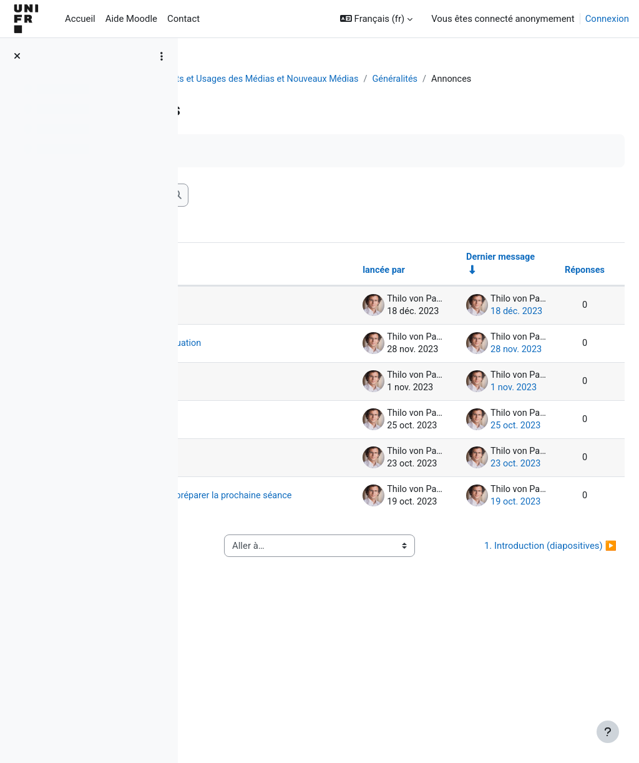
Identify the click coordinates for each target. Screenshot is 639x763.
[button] (376, 18)
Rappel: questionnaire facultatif (255, 541)
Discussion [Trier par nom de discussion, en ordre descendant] (240, 286)
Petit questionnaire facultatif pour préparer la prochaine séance (266, 610)
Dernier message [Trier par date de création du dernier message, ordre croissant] (468, 272)
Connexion (607, 18)
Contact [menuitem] (183, 18)
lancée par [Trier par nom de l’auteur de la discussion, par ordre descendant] (349, 286)
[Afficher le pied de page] (608, 732)
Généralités (537, 79)
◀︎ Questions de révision (262, 686)
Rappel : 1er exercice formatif (262, 437)
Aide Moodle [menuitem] (131, 18)
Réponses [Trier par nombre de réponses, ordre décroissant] (554, 286)
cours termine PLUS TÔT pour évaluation (258, 381)
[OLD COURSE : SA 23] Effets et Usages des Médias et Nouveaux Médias (351, 79)
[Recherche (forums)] (287, 210)
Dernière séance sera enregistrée (260, 325)
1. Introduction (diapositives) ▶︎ (535, 686)
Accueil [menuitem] (80, 18)
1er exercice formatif (252, 485)
